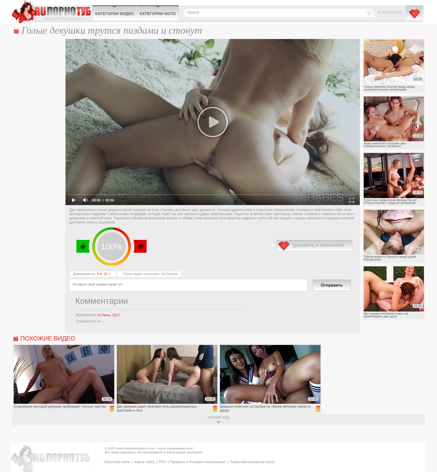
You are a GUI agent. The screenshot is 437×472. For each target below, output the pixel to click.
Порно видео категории (141, 274)
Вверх (426, 443)
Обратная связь (117, 462)
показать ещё (218, 417)
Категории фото (158, 13)
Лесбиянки (169, 274)
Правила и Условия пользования (197, 462)
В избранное (390, 12)
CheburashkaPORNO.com (52, 11)
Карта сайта (144, 462)
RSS (162, 462)
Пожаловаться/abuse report (252, 462)
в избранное (314, 245)
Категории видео (114, 13)
